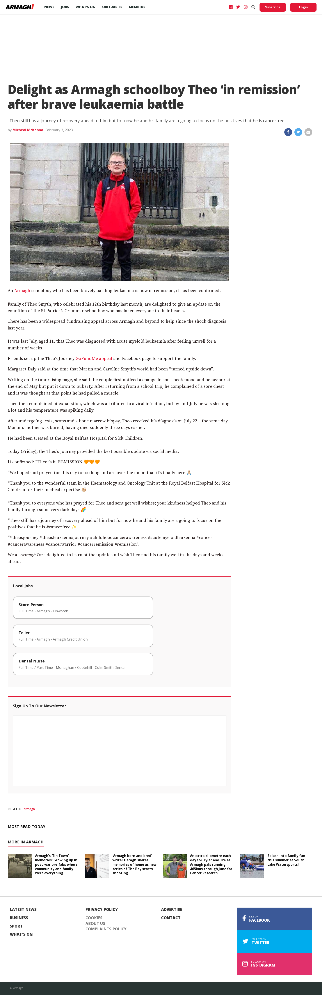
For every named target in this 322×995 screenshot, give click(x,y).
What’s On (86, 7)
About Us (95, 924)
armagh (29, 809)
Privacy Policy (101, 910)
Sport (16, 926)
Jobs (65, 7)
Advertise (171, 910)
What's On (21, 934)
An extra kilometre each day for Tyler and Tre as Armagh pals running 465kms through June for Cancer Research (211, 864)
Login (303, 7)
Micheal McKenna (27, 129)
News (49, 7)
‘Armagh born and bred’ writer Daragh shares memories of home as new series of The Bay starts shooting (134, 864)
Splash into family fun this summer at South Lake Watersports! (286, 860)
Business (19, 918)
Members (137, 7)
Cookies (93, 918)
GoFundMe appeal (94, 358)
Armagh (22, 291)
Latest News (23, 910)
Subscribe (272, 7)
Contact (171, 918)
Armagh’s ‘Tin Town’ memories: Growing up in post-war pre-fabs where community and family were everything (56, 864)
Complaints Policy (105, 929)
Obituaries (112, 7)
